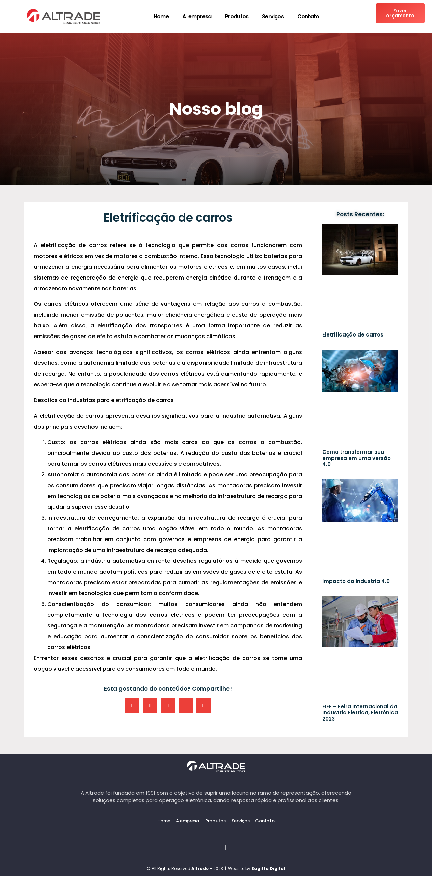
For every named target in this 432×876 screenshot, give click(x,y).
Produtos (237, 16)
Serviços (273, 16)
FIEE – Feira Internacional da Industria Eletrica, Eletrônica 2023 (360, 712)
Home (161, 16)
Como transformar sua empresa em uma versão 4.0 (356, 458)
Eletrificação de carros (352, 334)
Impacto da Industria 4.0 (356, 581)
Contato (308, 16)
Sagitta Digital (268, 868)
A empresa (197, 16)
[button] (132, 705)
